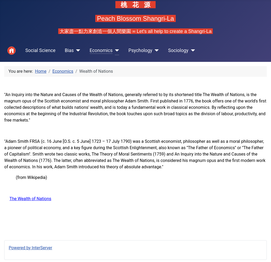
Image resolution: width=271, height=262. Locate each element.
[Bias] (77, 50)
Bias (69, 50)
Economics (101, 50)
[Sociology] (191, 50)
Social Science (40, 50)
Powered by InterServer (30, 247)
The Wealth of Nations (30, 198)
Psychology (140, 50)
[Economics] (115, 50)
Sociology (178, 50)
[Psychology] (155, 50)
